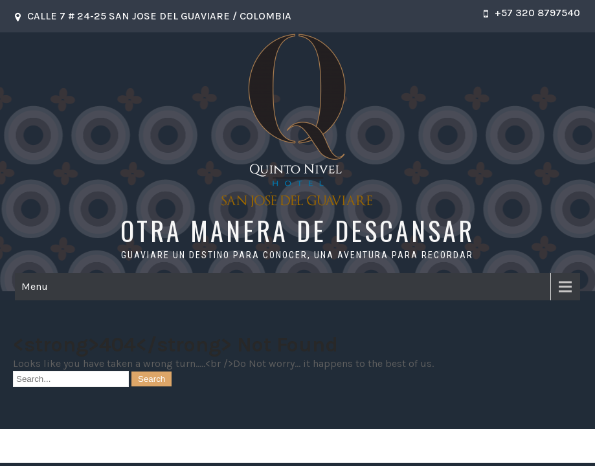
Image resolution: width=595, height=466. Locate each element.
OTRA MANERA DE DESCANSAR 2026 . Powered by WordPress (297, 445)
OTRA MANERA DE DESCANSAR (297, 230)
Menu (34, 286)
